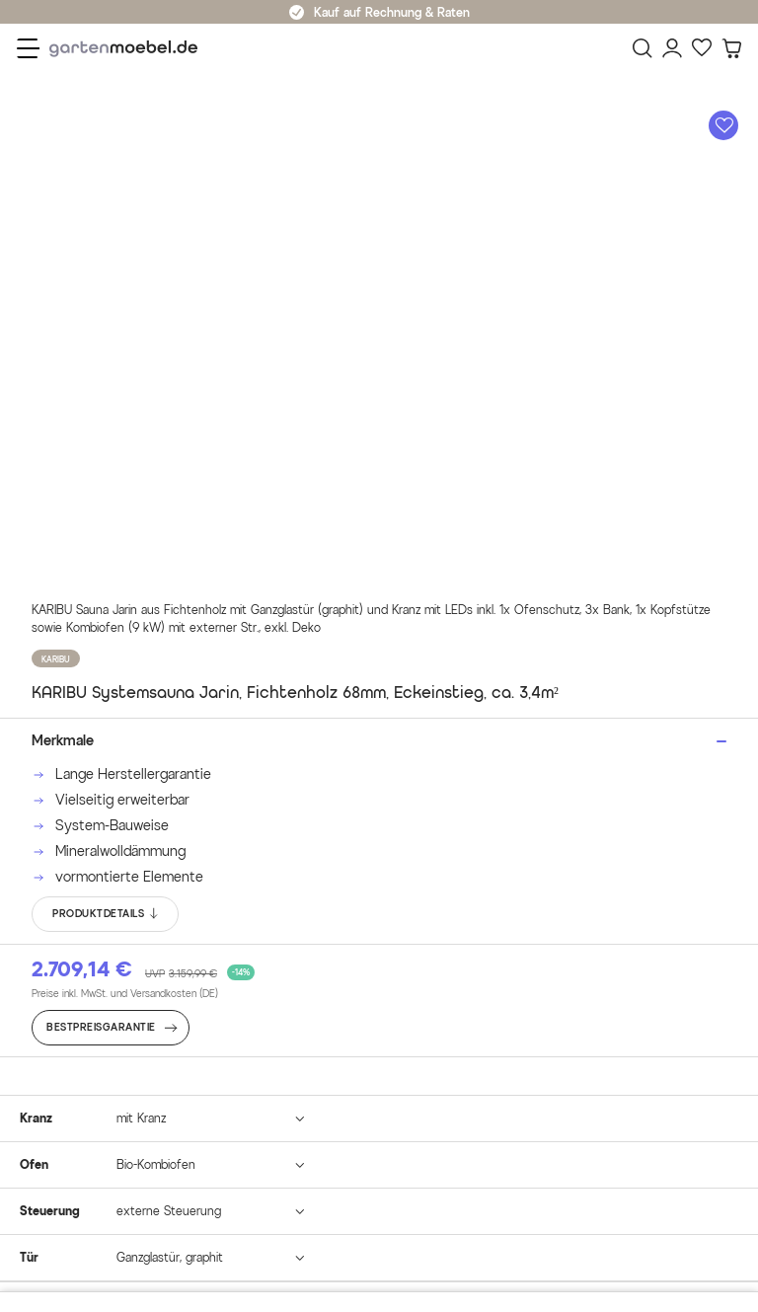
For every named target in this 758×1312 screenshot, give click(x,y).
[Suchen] (642, 48)
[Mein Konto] (672, 48)
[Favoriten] (702, 48)
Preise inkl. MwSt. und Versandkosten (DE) (125, 993)
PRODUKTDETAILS (106, 914)
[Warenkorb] (731, 48)
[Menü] (28, 48)
